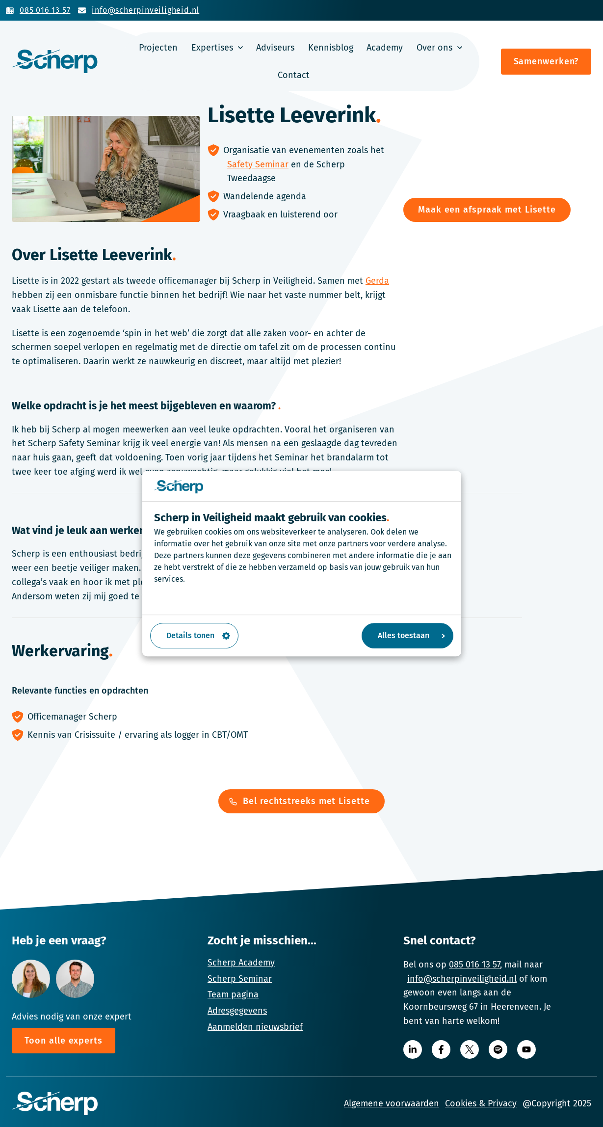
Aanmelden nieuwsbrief (255, 1026)
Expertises (212, 47)
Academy (385, 47)
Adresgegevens (237, 1010)
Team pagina (233, 994)
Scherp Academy (241, 962)
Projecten (158, 47)
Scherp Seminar (240, 978)
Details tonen (198, 635)
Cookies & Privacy (481, 1103)
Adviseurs (275, 47)
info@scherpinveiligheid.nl (462, 978)
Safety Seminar (257, 164)
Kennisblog (330, 47)
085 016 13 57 (474, 964)
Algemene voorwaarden (391, 1103)
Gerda (377, 280)
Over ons (434, 47)
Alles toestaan (411, 635)
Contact (294, 75)
